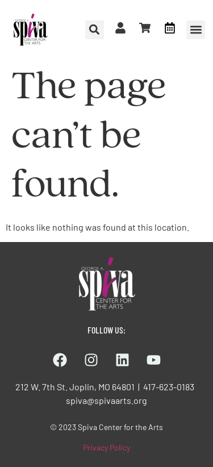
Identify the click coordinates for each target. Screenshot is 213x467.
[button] (195, 29)
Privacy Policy (106, 447)
